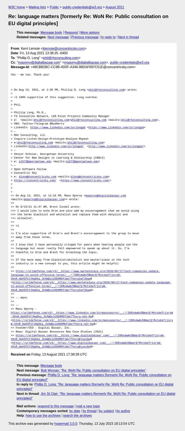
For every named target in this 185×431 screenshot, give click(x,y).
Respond (71, 32)
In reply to (108, 37)
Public (54, 7)
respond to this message (55, 406)
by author (123, 411)
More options (90, 32)
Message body (51, 32)
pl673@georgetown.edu (35, 162)
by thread (90, 411)
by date (74, 411)
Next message (58, 37)
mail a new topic (88, 406)
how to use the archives (43, 415)
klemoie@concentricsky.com (64, 48)
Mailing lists (37, 7)
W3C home (16, 7)
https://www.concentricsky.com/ (85, 180)
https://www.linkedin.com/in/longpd (57, 127)
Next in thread (128, 37)
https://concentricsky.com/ (35, 180)
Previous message (85, 37)
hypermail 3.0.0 (65, 423)
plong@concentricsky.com (37, 177)
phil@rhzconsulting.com (61, 58)
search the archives (77, 415)
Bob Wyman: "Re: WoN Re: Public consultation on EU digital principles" (93, 370)
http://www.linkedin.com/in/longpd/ (56, 146)
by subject (106, 411)
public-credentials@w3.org (82, 7)
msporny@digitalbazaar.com (39, 62)
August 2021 (114, 7)
